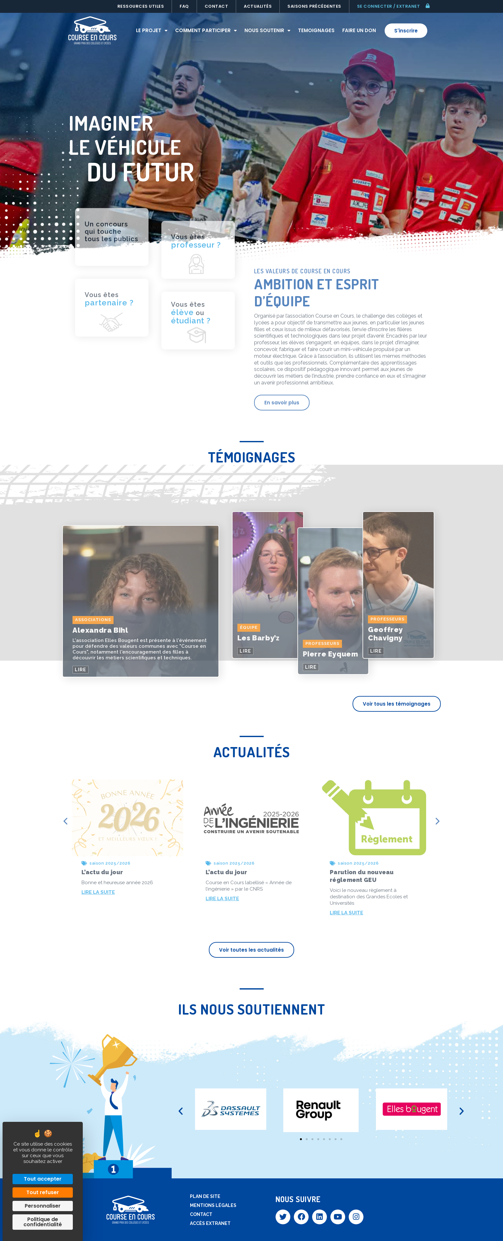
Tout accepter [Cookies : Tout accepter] (43, 1179)
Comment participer (206, 30)
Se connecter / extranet (388, 6)
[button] (180, 1111)
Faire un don (359, 30)
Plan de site (205, 1196)
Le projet (151, 30)
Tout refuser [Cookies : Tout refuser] (42, 1192)
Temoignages (316, 30)
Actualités (258, 6)
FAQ (184, 6)
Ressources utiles (140, 6)
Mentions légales (213, 1205)
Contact (216, 6)
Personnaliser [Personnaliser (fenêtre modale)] (43, 1206)
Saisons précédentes (314, 6)
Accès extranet (210, 1223)
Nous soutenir (267, 30)
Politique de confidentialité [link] (42, 1222)
